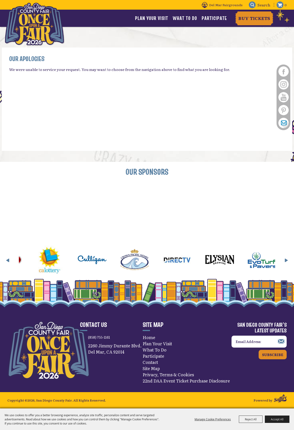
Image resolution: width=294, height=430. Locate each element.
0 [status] (286, 5)
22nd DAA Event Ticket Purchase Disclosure (186, 381)
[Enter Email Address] (259, 342)
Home (149, 337)
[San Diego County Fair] (34, 24)
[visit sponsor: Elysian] (225, 260)
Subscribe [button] (272, 354)
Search (252, 5)
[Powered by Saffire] (280, 399)
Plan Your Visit (151, 18)
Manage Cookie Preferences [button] (213, 419)
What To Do (185, 18)
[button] (8, 260)
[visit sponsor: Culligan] (98, 260)
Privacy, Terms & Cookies (168, 374)
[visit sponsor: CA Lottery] (55, 260)
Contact (150, 362)
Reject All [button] (251, 419)
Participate (214, 18)
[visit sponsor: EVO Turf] (268, 260)
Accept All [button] (277, 419)
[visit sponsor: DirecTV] (183, 260)
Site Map (151, 368)
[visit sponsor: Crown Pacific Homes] (140, 260)
